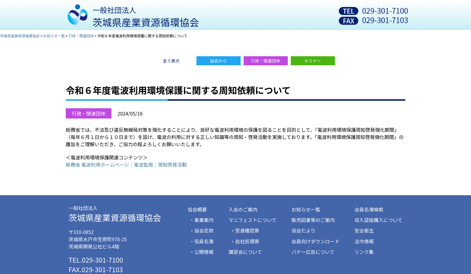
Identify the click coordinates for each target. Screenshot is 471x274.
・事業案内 (202, 219)
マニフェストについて (253, 219)
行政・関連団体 (88, 113)
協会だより (303, 230)
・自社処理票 (244, 241)
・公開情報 (202, 251)
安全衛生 (364, 230)
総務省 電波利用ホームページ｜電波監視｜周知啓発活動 (126, 164)
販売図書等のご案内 (313, 219)
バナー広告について (313, 251)
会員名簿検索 (368, 209)
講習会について (245, 251)
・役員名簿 (202, 241)
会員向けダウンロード (315, 241)
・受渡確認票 (244, 230)
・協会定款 (202, 230)
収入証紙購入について (378, 219)
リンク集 (364, 251)
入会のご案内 (243, 209)
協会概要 (197, 209)
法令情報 (364, 241)
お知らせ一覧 (305, 209)
